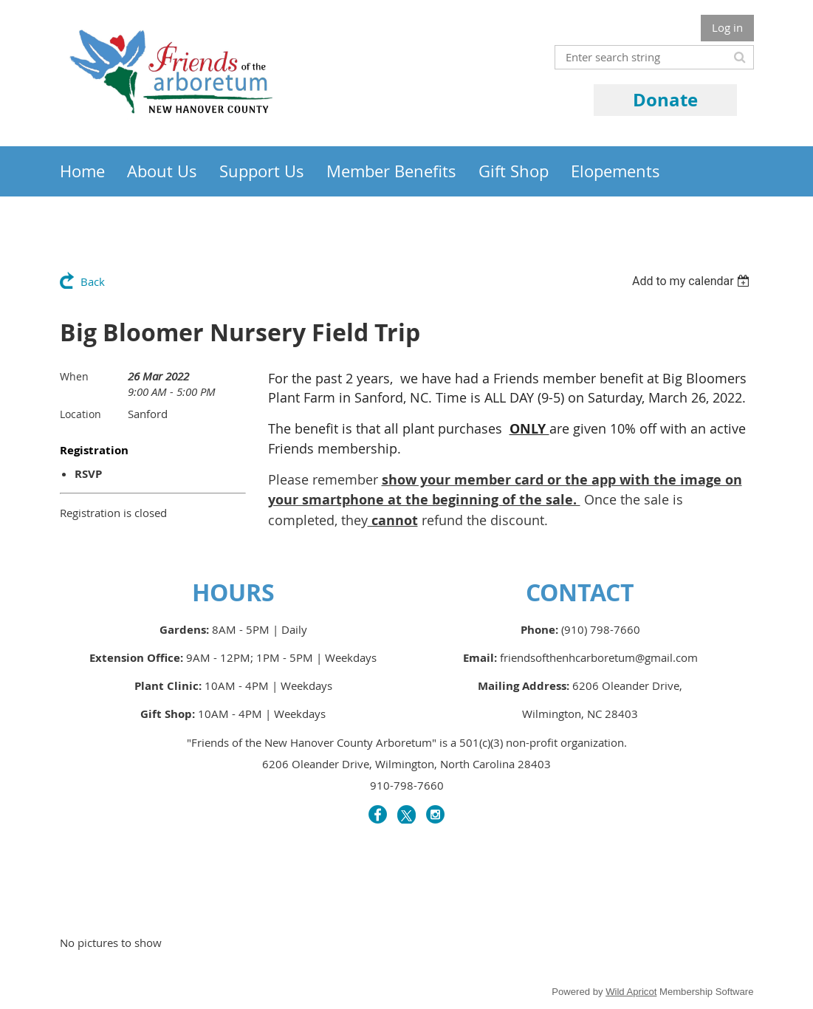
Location (80, 414)
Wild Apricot (631, 991)
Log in (727, 27)
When (74, 376)
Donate (665, 99)
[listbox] (693, 281)
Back (92, 281)
